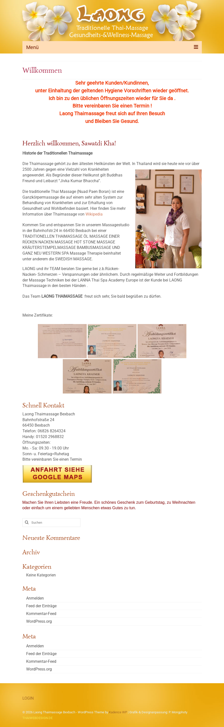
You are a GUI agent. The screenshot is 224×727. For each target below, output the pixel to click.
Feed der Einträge (41, 606)
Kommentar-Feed (41, 613)
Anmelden (35, 598)
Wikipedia (94, 214)
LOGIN (28, 698)
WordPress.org (39, 621)
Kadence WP (118, 712)
